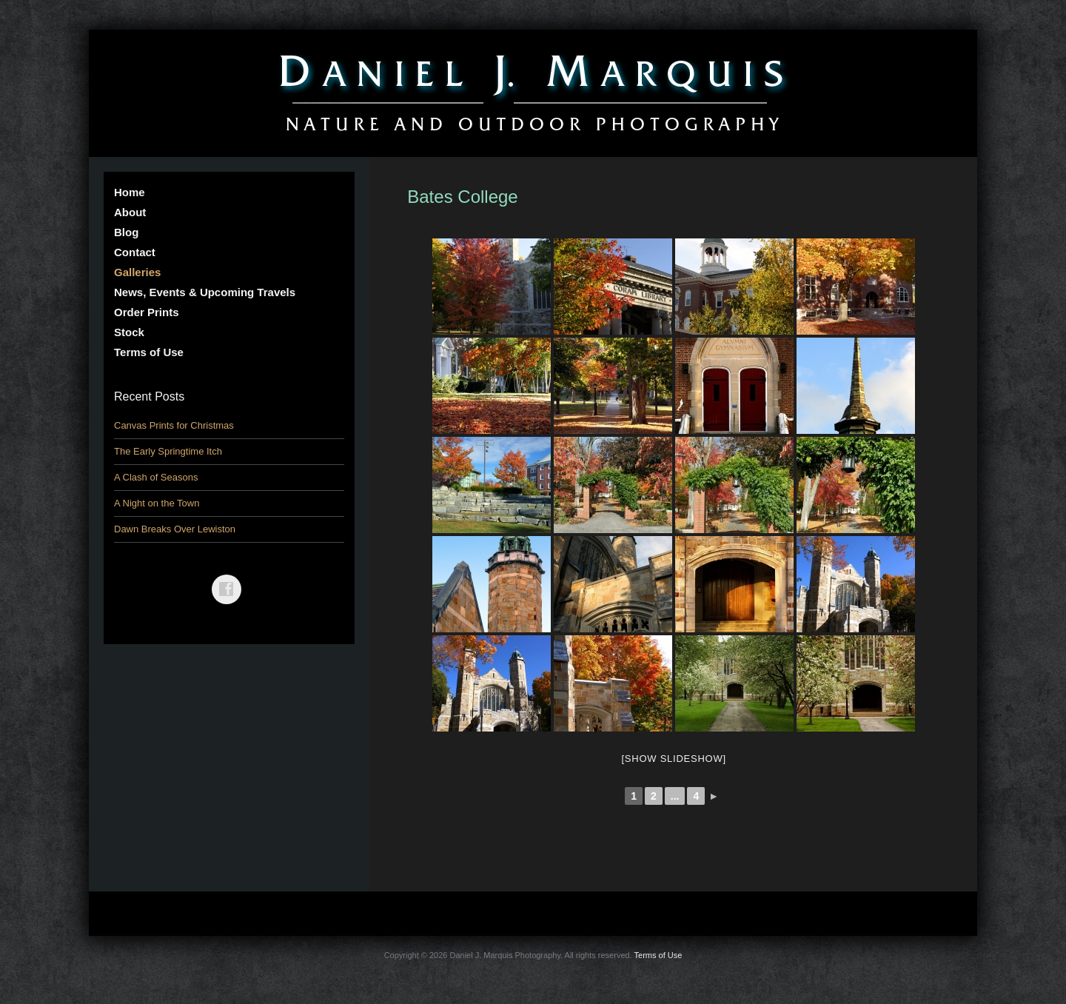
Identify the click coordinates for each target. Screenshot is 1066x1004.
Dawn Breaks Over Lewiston (174, 529)
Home (129, 192)
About (130, 212)
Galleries (137, 272)
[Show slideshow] (673, 758)
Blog (126, 232)
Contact (134, 252)
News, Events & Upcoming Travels (204, 292)
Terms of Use (149, 352)
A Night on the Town (156, 503)
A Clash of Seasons (156, 477)
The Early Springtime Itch (168, 451)
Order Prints (146, 312)
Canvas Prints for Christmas (174, 425)
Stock (129, 332)
